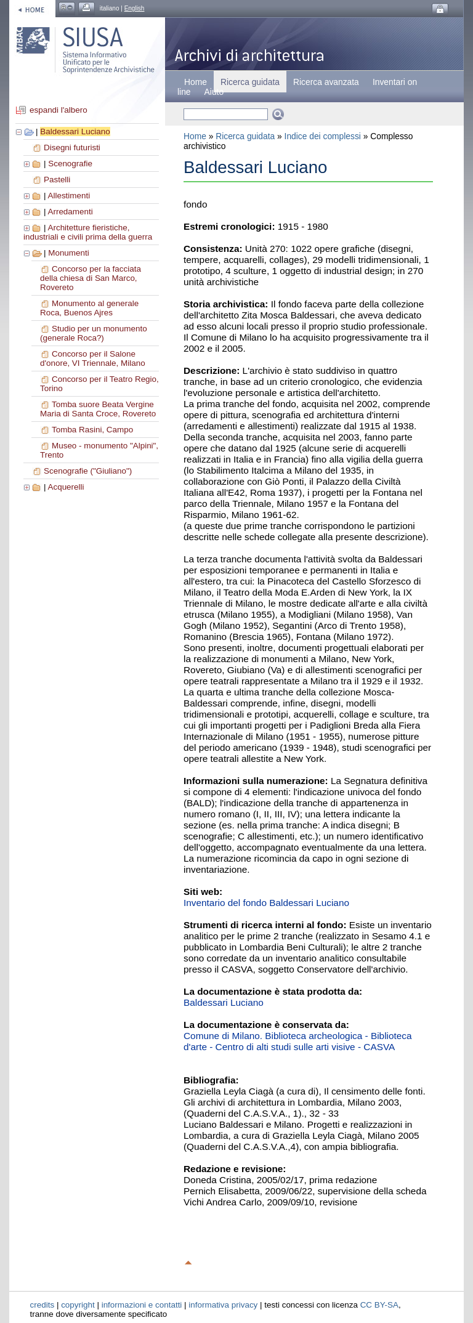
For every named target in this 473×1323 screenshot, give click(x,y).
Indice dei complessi (323, 136)
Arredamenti (69, 211)
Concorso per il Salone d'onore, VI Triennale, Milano (92, 358)
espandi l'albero (58, 110)
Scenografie (70, 163)
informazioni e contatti (142, 1304)
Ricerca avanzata (326, 82)
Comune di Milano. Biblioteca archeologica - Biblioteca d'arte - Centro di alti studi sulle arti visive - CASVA (298, 1041)
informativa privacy (222, 1304)
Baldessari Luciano (75, 131)
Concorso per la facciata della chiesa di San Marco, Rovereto (90, 278)
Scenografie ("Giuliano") (88, 470)
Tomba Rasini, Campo (92, 429)
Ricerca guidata (245, 136)
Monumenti (68, 252)
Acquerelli (65, 487)
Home (195, 82)
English (134, 8)
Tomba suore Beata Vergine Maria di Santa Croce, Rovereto (98, 409)
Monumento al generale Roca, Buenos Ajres (89, 308)
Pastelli (57, 179)
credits (42, 1304)
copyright (78, 1304)
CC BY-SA (379, 1304)
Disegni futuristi (72, 147)
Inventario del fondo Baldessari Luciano (266, 902)
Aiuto (214, 92)
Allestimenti (68, 195)
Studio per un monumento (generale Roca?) (93, 333)
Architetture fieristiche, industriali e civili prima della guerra (87, 232)
